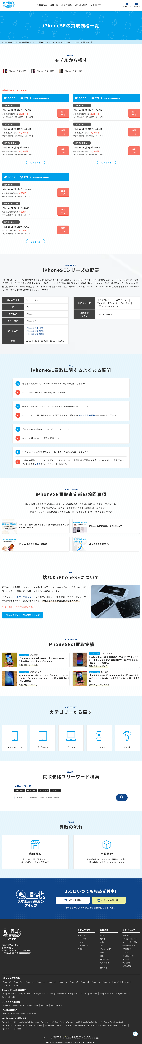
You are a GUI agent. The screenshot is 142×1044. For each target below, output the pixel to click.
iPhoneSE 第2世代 (35, 330)
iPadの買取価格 (9, 1009)
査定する (63, 113)
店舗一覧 (54, 4)
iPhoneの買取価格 (11, 978)
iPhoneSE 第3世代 (35, 333)
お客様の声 (95, 4)
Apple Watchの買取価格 (14, 1018)
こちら (38, 463)
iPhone (68, 42)
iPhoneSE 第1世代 (35, 327)
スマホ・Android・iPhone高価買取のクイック (19, 42)
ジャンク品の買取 (86, 415)
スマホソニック (24, 596)
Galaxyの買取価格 (11, 1001)
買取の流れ (66, 4)
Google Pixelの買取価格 (14, 989)
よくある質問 (81, 4)
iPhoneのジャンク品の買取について (22, 615)
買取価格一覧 (43, 42)
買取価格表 (42, 4)
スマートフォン (56, 42)
